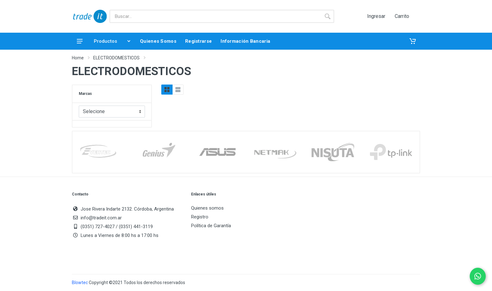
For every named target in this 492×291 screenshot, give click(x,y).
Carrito (402, 16)
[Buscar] (215, 16)
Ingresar (376, 16)
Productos (103, 41)
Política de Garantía (211, 225)
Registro (199, 217)
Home (78, 57)
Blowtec (80, 282)
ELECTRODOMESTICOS (116, 57)
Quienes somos (207, 208)
